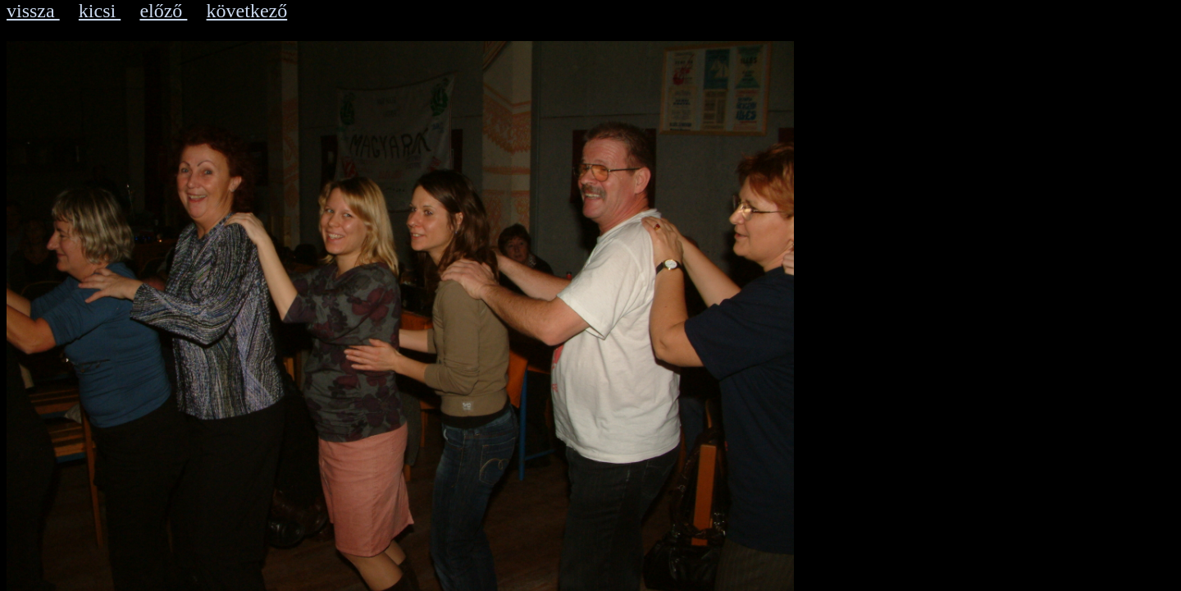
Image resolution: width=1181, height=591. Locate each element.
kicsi (100, 10)
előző (163, 10)
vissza (33, 10)
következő (247, 10)
